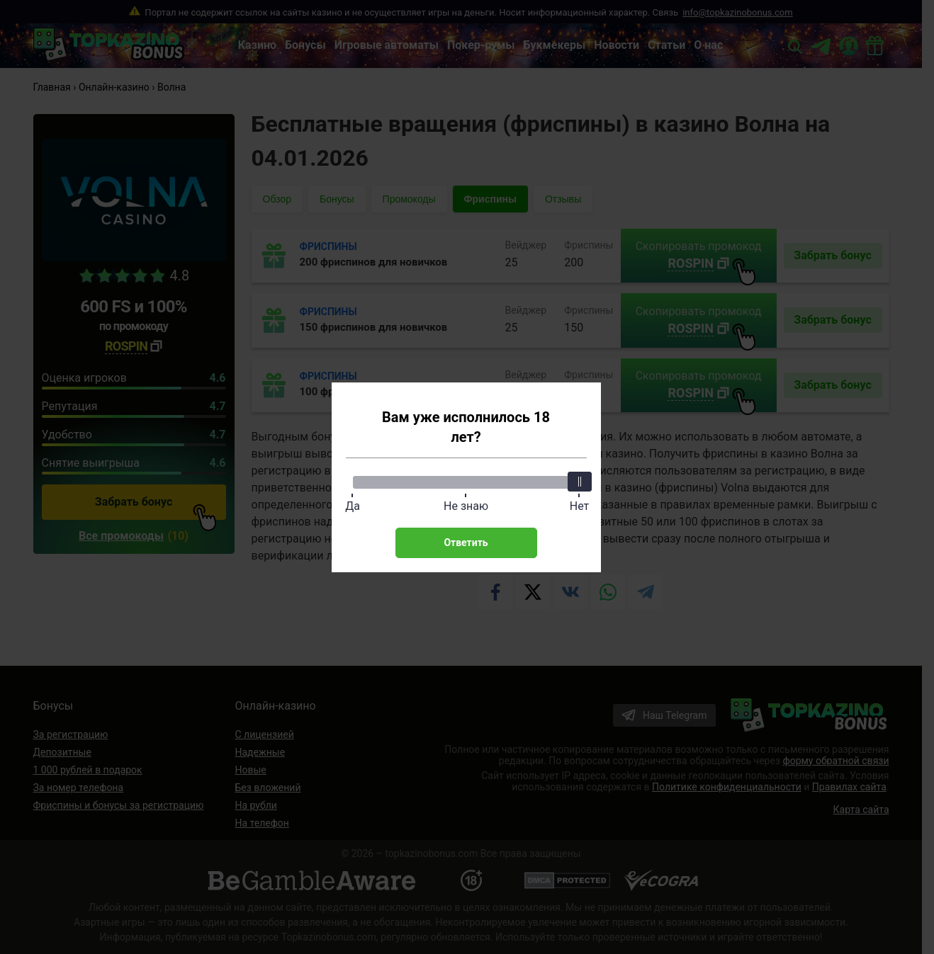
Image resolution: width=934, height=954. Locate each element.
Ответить (466, 542)
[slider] (580, 482)
